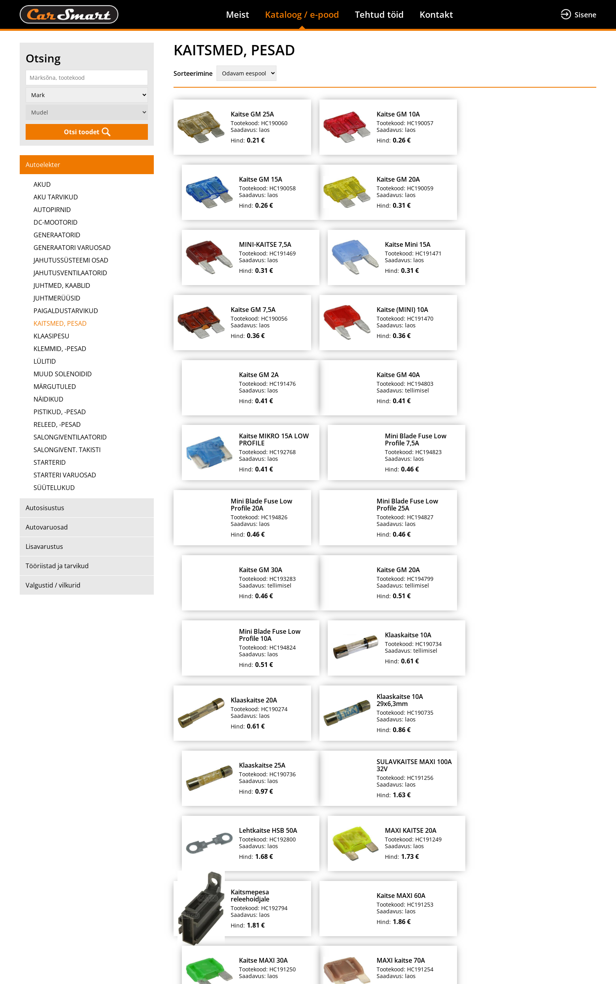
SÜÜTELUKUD (54, 487)
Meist (237, 14)
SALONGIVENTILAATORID (70, 437)
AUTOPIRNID (52, 209)
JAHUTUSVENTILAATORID (70, 273)
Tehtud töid (379, 14)
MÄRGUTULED (55, 386)
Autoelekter (43, 164)
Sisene (585, 14)
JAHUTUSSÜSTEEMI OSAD (71, 260)
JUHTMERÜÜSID (57, 298)
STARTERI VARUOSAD (65, 475)
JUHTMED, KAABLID (62, 285)
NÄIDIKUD (48, 399)
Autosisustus (45, 507)
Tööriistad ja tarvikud (57, 565)
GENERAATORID (57, 235)
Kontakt (436, 14)
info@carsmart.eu (452, 945)
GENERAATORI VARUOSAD (72, 247)
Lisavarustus (44, 546)
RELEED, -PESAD (57, 424)
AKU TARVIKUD (56, 197)
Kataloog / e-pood (302, 14)
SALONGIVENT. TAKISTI (67, 449)
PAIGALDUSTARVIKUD (66, 310)
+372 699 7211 (312, 945)
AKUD (42, 184)
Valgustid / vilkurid (53, 585)
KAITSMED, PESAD (60, 323)
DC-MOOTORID (56, 222)
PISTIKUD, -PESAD (60, 411)
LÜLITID (45, 361)
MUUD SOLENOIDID (63, 374)
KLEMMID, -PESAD (60, 348)
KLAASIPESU (51, 336)
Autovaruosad (47, 527)
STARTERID (50, 462)
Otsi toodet (81, 132)
